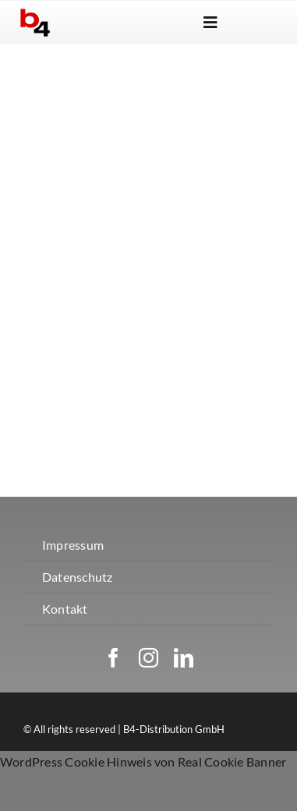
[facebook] (113, 658)
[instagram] (148, 658)
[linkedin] (183, 658)
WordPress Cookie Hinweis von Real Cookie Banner (143, 761)
